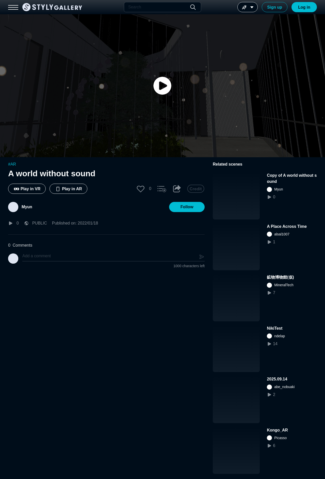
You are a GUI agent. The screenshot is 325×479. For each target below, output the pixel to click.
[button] (141, 189)
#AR (12, 164)
